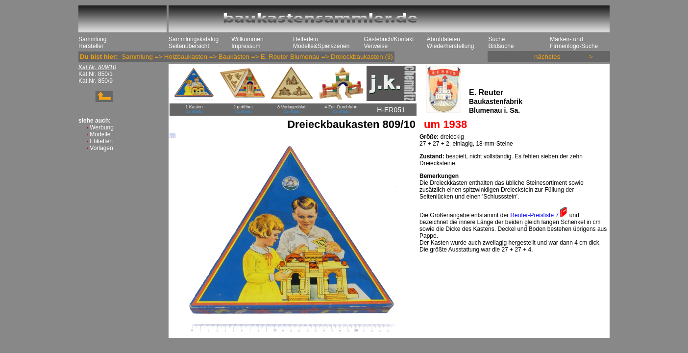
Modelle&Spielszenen (321, 46)
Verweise (376, 46)
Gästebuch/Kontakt (389, 39)
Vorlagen (101, 148)
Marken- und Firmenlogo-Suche (574, 43)
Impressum (245, 46)
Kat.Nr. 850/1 (95, 74)
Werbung (101, 127)
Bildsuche (501, 46)
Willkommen (247, 39)
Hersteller (90, 46)
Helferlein (305, 39)
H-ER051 (391, 110)
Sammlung (92, 39)
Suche (496, 39)
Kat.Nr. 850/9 (95, 80)
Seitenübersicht (189, 46)
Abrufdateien (443, 39)
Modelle (100, 134)
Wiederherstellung (450, 46)
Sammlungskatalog (194, 39)
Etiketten (101, 141)
